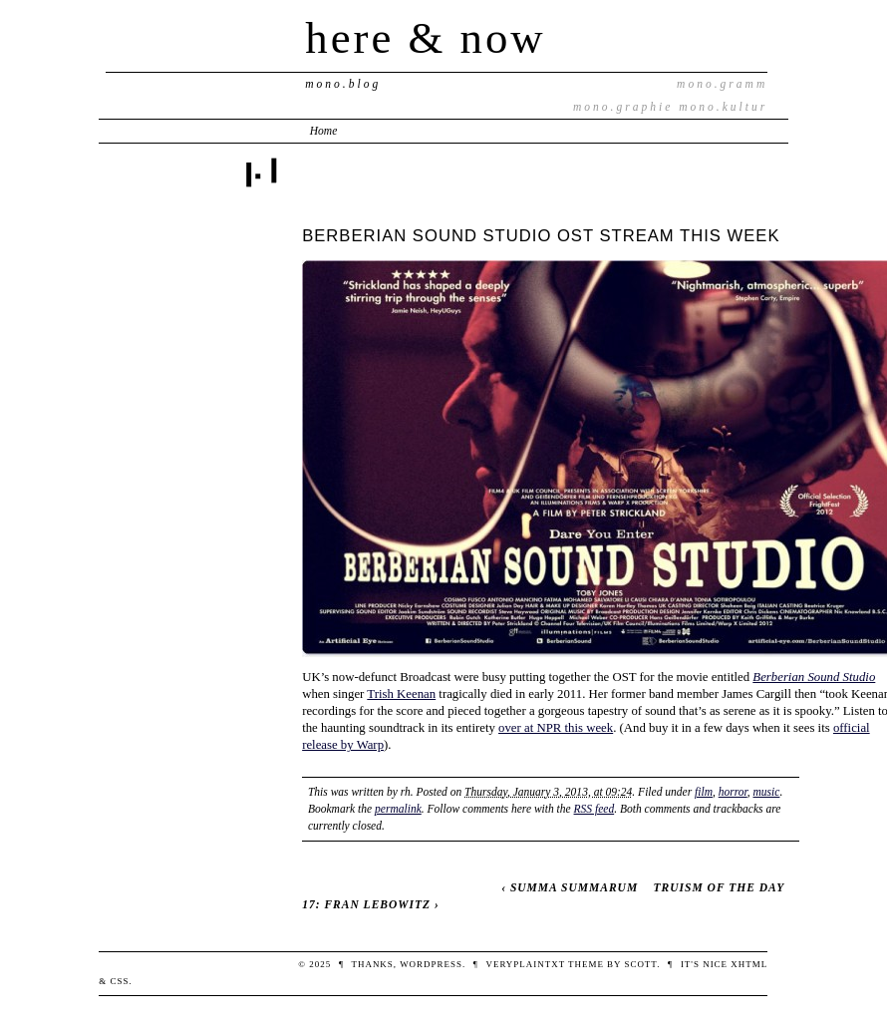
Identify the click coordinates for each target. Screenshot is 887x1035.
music (766, 792)
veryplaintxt (524, 964)
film (704, 792)
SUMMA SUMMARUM (574, 887)
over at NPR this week (555, 728)
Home (324, 131)
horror (733, 792)
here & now (425, 38)
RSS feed (594, 809)
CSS (119, 981)
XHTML (749, 964)
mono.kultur (723, 107)
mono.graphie (623, 107)
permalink (398, 809)
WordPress (431, 964)
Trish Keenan (401, 694)
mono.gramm (722, 84)
